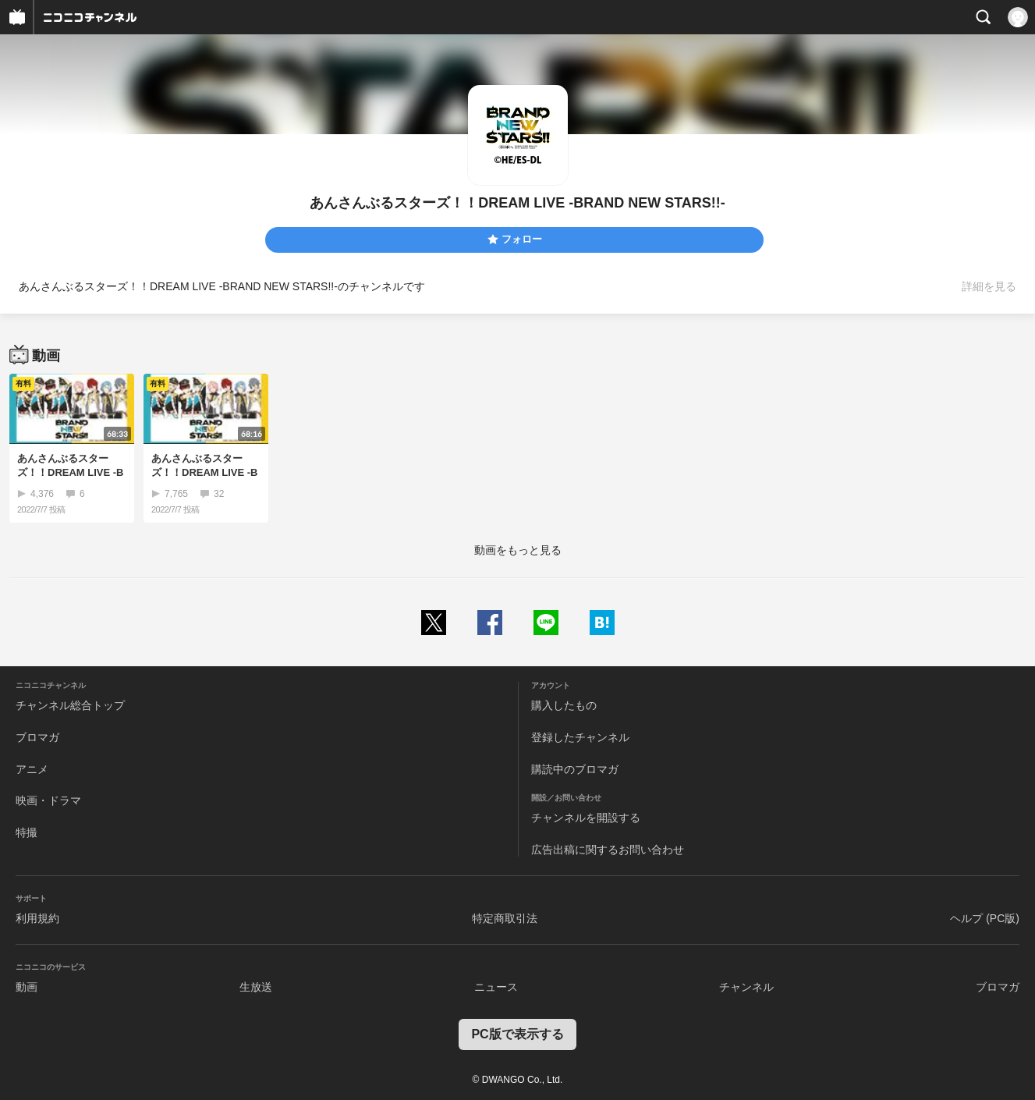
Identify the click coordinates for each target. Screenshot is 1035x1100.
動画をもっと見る (518, 550)
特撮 (26, 832)
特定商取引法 (504, 918)
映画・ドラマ (48, 800)
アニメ (32, 769)
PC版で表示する (517, 1034)
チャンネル (746, 987)
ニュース (496, 987)
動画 (26, 987)
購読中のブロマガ (575, 769)
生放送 (255, 987)
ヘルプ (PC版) (984, 918)
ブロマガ (37, 737)
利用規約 (37, 918)
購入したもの (564, 705)
